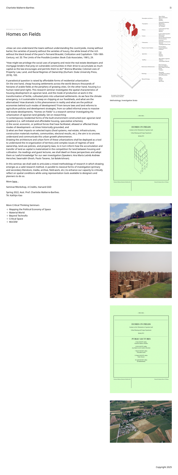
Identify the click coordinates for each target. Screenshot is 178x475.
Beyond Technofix (18, 215)
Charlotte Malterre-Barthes (20, 7)
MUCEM (13, 221)
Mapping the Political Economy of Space (30, 209)
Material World (17, 212)
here (14, 181)
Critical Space (16, 218)
